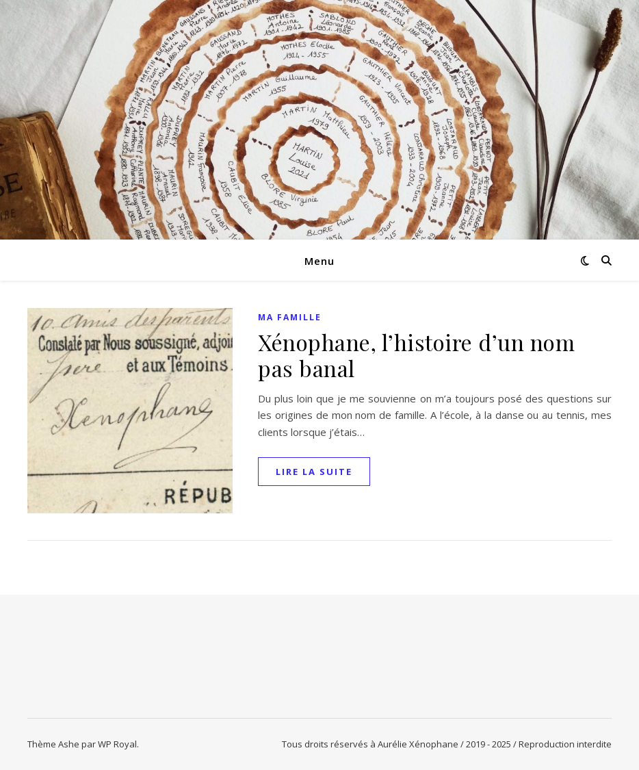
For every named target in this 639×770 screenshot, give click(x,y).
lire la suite (314, 471)
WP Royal (117, 744)
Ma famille (290, 317)
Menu (319, 261)
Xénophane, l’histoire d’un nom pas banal (416, 355)
